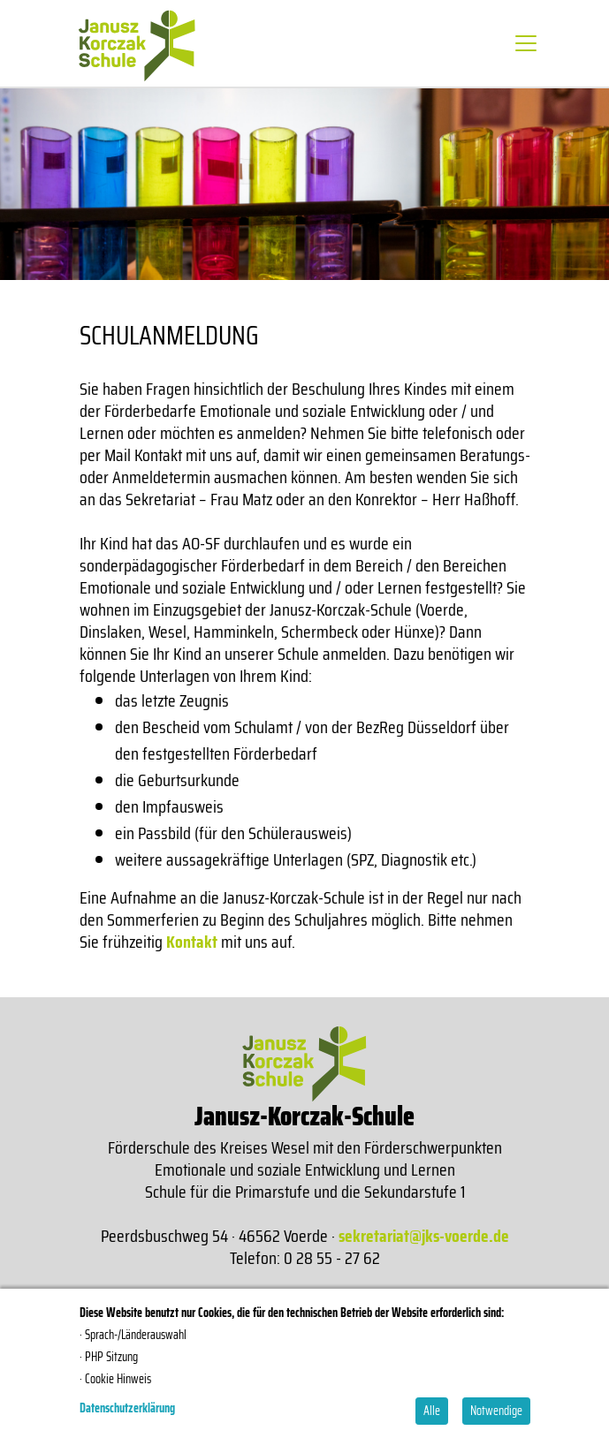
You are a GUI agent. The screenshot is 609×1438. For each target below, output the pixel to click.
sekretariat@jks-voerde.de (424, 1236)
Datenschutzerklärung (127, 1408)
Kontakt (191, 941)
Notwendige (496, 1410)
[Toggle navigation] (526, 43)
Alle (431, 1410)
